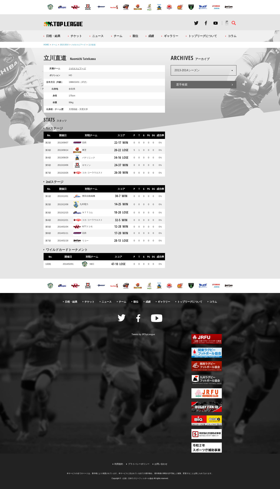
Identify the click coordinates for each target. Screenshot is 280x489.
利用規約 (118, 464)
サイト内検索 (234, 23)
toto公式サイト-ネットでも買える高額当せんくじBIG (206, 420)
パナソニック (84, 157)
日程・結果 (53, 35)
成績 (151, 35)
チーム (118, 35)
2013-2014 (64, 45)
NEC (87, 264)
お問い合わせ (160, 464)
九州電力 (80, 204)
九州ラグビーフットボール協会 (206, 380)
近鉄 (79, 142)
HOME (46, 45)
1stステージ (54, 128)
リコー (81, 240)
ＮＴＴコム (83, 212)
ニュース (98, 35)
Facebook (206, 23)
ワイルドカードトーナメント (67, 249)
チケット (76, 35)
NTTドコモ (83, 226)
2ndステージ (54, 181)
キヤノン (82, 165)
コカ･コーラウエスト (87, 172)
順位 (135, 35)
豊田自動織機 (84, 196)
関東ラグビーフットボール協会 (206, 353)
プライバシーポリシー (138, 464)
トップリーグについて (202, 35)
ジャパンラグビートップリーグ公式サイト (63, 23)
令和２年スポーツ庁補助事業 (206, 448)
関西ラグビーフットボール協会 (206, 366)
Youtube (215, 23)
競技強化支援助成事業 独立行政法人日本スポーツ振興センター (206, 434)
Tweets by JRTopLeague (143, 334)
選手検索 (182, 84)
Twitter (196, 23)
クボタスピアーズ (78, 45)
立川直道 (92, 45)
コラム (232, 35)
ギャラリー (171, 35)
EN (226, 24)
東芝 (79, 150)
